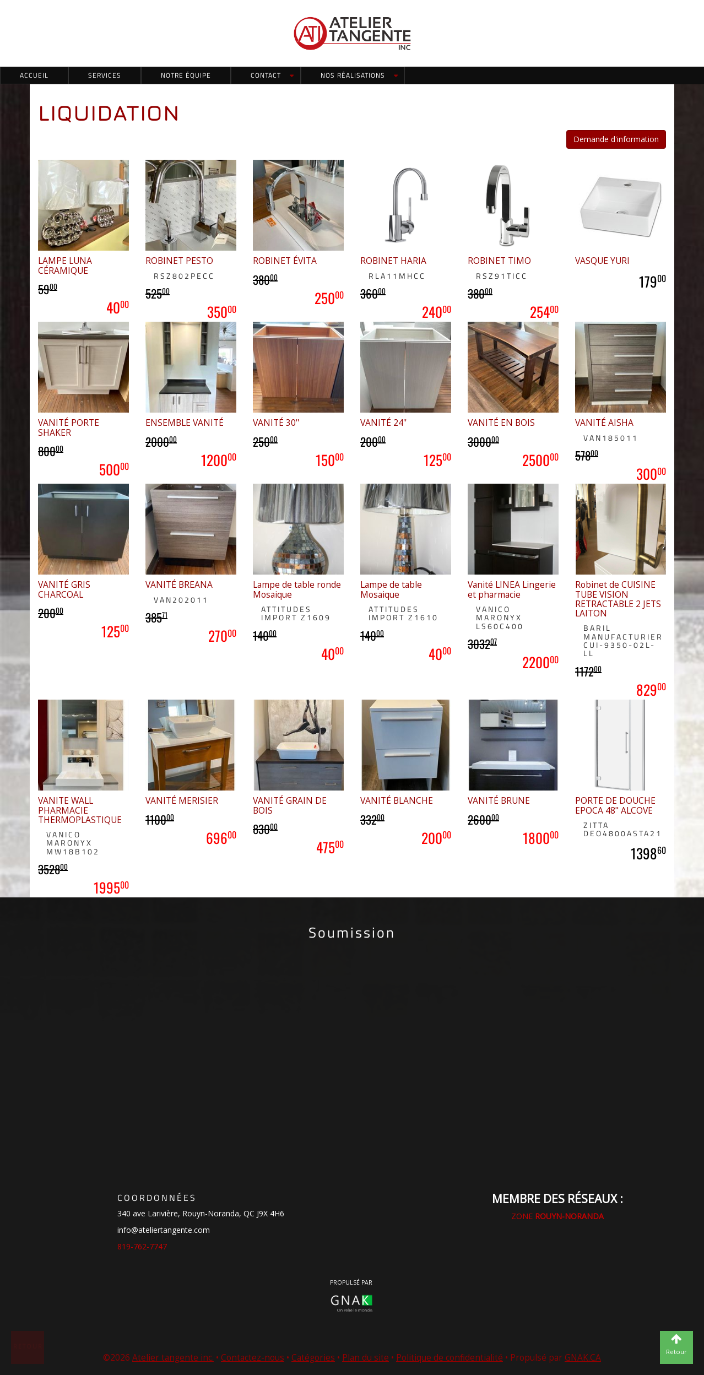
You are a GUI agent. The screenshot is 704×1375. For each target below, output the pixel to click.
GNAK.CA (583, 1357)
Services (104, 75)
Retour (28, 1346)
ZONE (557, 1216)
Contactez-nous (252, 1357)
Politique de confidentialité (449, 1357)
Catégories (313, 1357)
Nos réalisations (353, 75)
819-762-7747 (142, 1246)
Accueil (34, 75)
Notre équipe (186, 75)
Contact (266, 75)
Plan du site (365, 1357)
